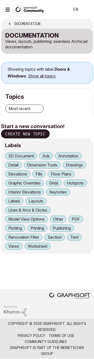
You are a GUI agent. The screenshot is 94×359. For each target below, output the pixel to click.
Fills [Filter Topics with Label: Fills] (39, 173)
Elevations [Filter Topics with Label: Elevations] (17, 173)
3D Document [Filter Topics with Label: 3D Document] (21, 155)
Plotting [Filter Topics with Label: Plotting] (15, 228)
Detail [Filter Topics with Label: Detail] (13, 164)
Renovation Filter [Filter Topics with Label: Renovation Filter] (23, 237)
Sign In (86, 9)
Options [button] (85, 24)
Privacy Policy (31, 335)
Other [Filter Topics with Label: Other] (58, 219)
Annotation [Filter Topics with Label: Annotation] (68, 155)
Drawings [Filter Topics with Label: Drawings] (74, 164)
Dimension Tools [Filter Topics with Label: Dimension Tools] (42, 164)
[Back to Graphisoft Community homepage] (30, 9)
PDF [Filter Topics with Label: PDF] (76, 219)
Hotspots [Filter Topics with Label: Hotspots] (75, 183)
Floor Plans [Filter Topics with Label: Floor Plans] (61, 173)
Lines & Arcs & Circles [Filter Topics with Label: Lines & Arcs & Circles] (27, 210)
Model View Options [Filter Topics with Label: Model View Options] (26, 219)
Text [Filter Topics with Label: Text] (74, 237)
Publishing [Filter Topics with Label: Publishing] (62, 228)
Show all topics (42, 75)
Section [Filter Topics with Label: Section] (55, 237)
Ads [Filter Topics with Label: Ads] (46, 155)
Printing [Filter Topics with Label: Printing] (37, 228)
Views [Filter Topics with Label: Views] (13, 246)
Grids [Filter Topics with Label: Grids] (53, 183)
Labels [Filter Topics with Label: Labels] (14, 201)
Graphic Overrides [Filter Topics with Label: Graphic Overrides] (24, 183)
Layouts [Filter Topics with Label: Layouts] (36, 201)
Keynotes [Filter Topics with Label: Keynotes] (58, 192)
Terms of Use (61, 335)
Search (58, 9)
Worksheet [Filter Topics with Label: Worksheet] (37, 246)
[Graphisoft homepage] (69, 296)
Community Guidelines (46, 341)
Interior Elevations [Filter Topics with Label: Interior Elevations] (24, 192)
